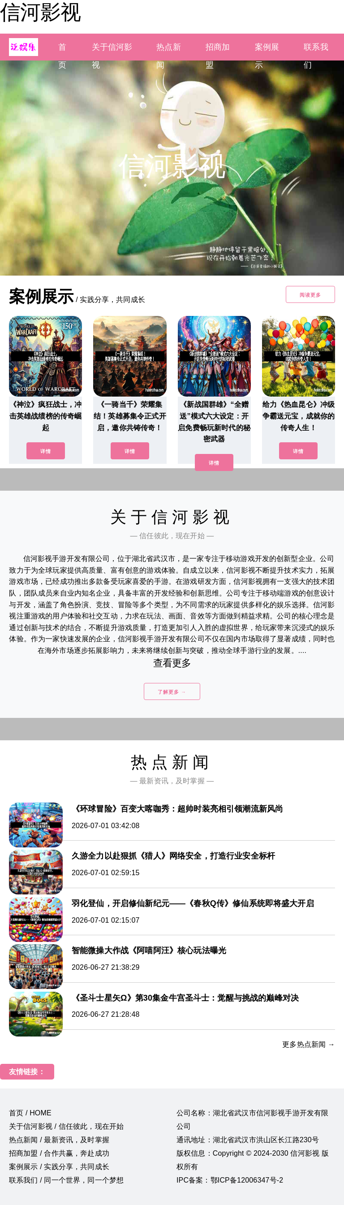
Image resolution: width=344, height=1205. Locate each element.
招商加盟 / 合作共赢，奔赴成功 (59, 1153)
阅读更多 (310, 295)
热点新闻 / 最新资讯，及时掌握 (59, 1140)
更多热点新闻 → (308, 1044)
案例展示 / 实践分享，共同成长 (59, 1166)
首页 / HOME (30, 1113)
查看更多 (172, 663)
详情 (45, 451)
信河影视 (40, 12)
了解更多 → (172, 692)
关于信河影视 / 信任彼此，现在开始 (66, 1126)
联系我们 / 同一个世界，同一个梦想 (66, 1180)
